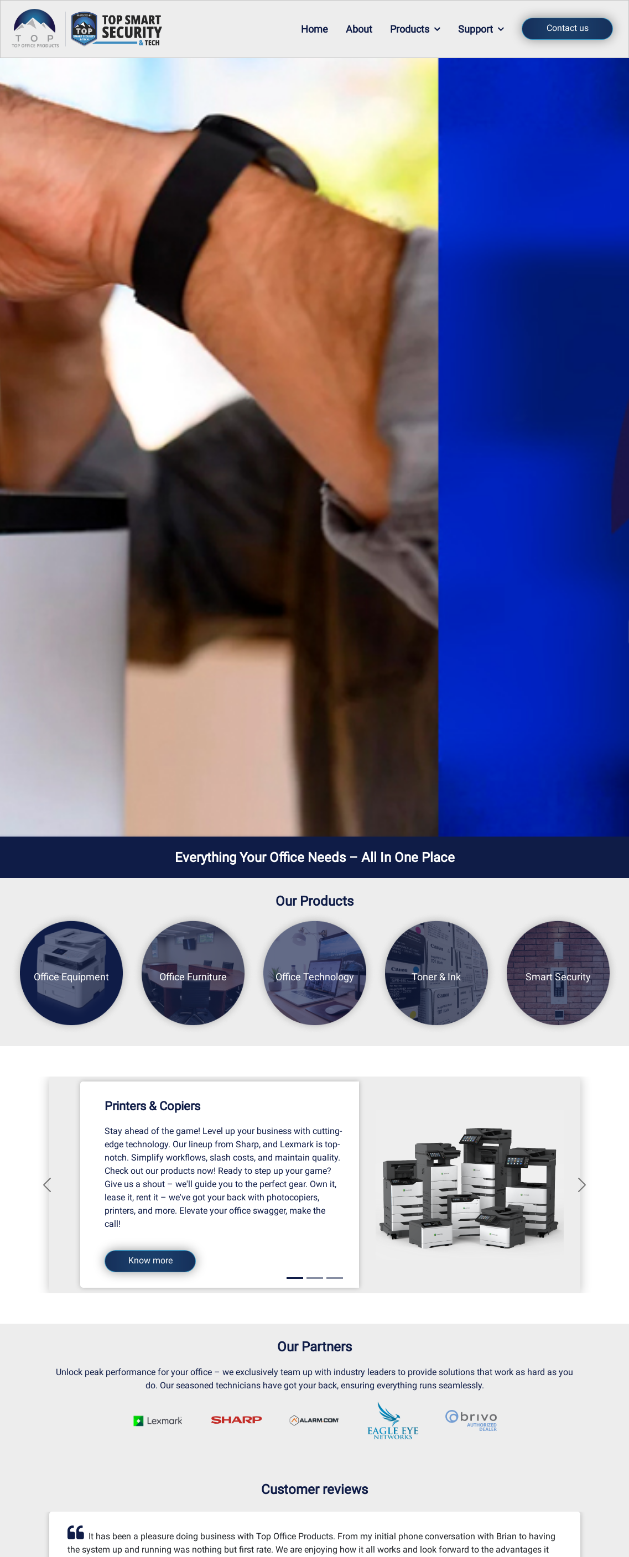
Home (314, 29)
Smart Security (558, 976)
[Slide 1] (295, 1278)
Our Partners (314, 1347)
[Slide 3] (334, 1278)
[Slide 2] (314, 1278)
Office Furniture (193, 976)
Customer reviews (314, 1489)
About (359, 29)
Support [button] (481, 29)
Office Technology (314, 976)
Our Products (314, 901)
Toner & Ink (436, 976)
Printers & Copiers (152, 1106)
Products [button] (415, 29)
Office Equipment (71, 976)
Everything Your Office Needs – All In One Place (315, 857)
